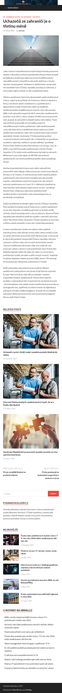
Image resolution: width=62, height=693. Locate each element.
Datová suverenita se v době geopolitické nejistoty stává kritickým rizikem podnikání (39, 567)
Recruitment (26, 17)
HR (4, 17)
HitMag (28, 690)
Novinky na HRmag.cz (18, 610)
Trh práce (36, 17)
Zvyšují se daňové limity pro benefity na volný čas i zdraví (29, 668)
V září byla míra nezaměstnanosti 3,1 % (21, 655)
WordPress (17, 690)
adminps (22, 31)
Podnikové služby (13, 17)
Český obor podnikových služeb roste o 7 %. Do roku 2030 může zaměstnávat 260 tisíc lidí (39, 538)
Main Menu (13, 8)
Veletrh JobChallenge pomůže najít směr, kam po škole (27, 659)
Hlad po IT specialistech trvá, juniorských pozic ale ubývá (28, 663)
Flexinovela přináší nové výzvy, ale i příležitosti (24, 632)
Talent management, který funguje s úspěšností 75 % (27, 643)
